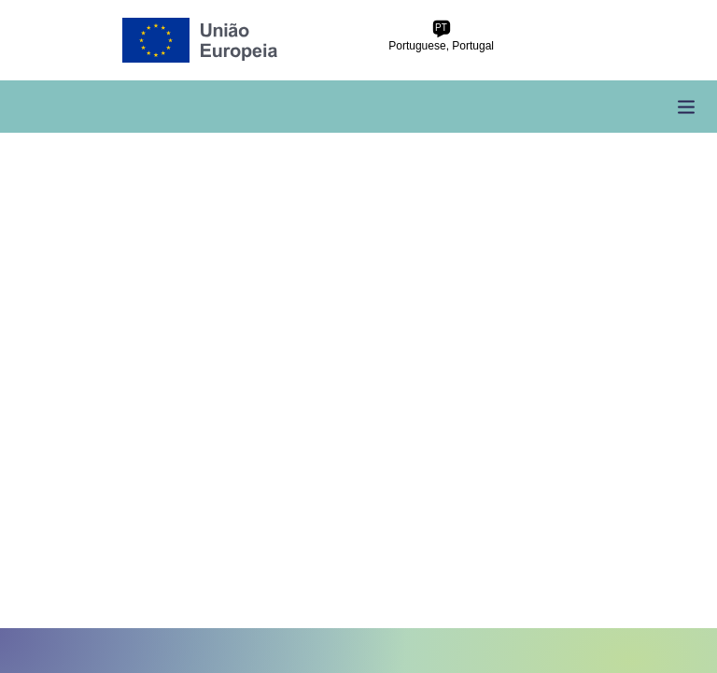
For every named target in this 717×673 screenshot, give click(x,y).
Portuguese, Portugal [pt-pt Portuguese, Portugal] (441, 36)
